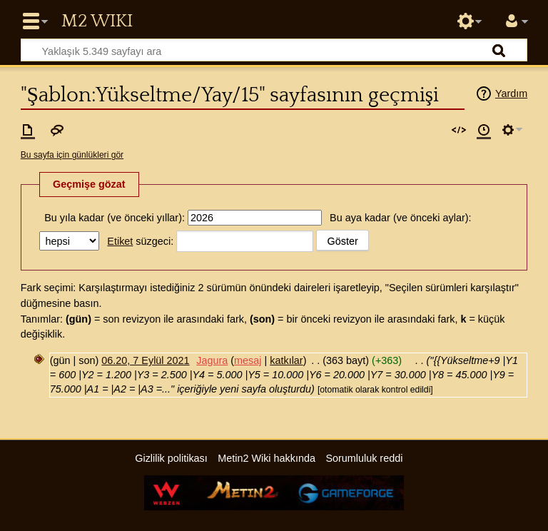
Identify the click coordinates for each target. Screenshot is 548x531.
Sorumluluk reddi (363, 458)
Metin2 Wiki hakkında (266, 458)
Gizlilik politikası (171, 458)
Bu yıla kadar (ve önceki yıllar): (114, 217)
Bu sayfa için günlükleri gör (72, 155)
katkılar (286, 360)
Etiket (120, 241)
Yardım (511, 93)
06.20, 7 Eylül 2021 (145, 360)
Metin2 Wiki (97, 21)
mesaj (247, 360)
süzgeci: (140, 241)
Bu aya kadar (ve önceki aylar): (400, 217)
